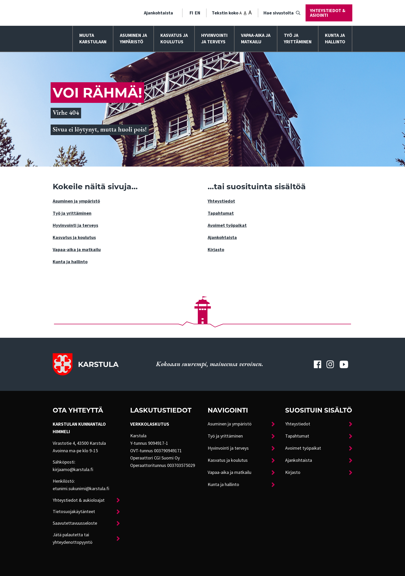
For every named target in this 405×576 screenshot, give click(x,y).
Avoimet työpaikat (227, 225)
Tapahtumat (221, 213)
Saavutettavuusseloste (75, 523)
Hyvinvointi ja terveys (75, 225)
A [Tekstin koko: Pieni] (240, 13)
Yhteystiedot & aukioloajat (79, 500)
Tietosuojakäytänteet (74, 511)
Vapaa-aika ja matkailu (255, 38)
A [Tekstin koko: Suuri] (250, 12)
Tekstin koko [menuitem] (232, 12)
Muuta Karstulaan (92, 38)
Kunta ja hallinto (335, 38)
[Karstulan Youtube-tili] (343, 364)
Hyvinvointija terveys (214, 38)
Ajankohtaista (158, 13)
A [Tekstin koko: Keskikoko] (245, 13)
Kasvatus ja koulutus (174, 38)
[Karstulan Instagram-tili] (330, 364)
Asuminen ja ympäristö (133, 38)
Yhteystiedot (221, 201)
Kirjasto (216, 249)
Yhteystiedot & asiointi (327, 12)
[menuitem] (160, 13)
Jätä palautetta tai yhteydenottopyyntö (72, 538)
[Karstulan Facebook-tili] (317, 364)
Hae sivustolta (278, 13)
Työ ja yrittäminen (297, 38)
